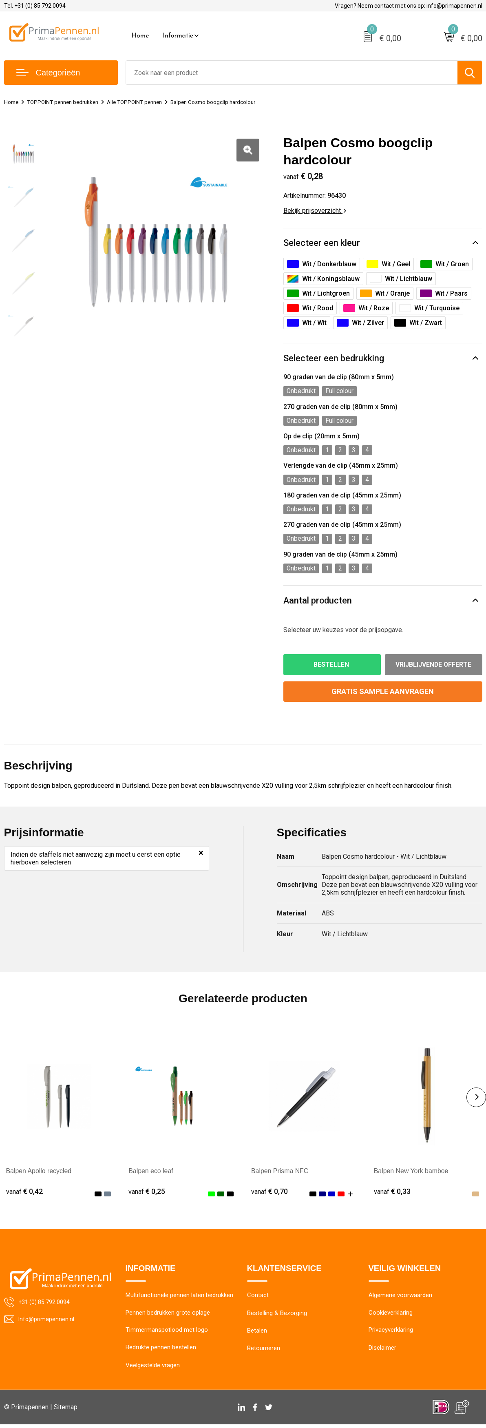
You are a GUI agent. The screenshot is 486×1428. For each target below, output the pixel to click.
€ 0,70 (269, 1194)
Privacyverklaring (391, 1333)
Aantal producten (318, 603)
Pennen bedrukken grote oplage (168, 1316)
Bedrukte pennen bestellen (161, 1351)
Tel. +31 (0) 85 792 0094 (35, 5)
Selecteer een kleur (321, 243)
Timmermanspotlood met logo (167, 1333)
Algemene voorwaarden (400, 1298)
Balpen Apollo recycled (39, 1173)
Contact (258, 1298)
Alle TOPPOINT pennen (147, 102)
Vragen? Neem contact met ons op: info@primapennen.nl (408, 5)
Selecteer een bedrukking (333, 359)
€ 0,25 (146, 1194)
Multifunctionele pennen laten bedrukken (179, 1298)
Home (140, 36)
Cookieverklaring (391, 1316)
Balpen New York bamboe (411, 1173)
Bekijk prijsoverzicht (314, 210)
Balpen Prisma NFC (280, 1173)
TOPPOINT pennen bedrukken (68, 102)
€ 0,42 (24, 1194)
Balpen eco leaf (150, 1173)
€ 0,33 (392, 1194)
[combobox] (291, 72)
